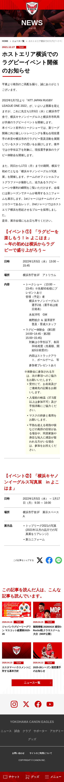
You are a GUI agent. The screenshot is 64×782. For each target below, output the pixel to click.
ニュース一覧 (32, 682)
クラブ (27, 731)
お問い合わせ (18, 753)
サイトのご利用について (41, 753)
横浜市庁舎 (30, 275)
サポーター (40, 731)
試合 (17, 731)
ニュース (6, 731)
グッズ (32, 739)
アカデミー (56, 731)
